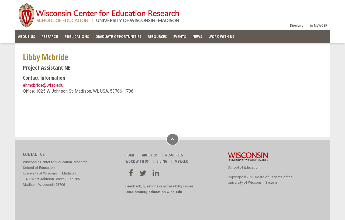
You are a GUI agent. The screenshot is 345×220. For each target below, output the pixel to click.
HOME (129, 155)
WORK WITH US (221, 36)
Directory (296, 25)
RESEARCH (50, 36)
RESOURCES (157, 36)
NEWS (197, 36)
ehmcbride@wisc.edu (43, 85)
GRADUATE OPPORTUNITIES (118, 36)
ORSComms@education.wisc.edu (153, 192)
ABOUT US (26, 36)
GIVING (161, 161)
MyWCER (320, 25)
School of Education (244, 167)
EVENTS (179, 36)
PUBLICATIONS (77, 36)
